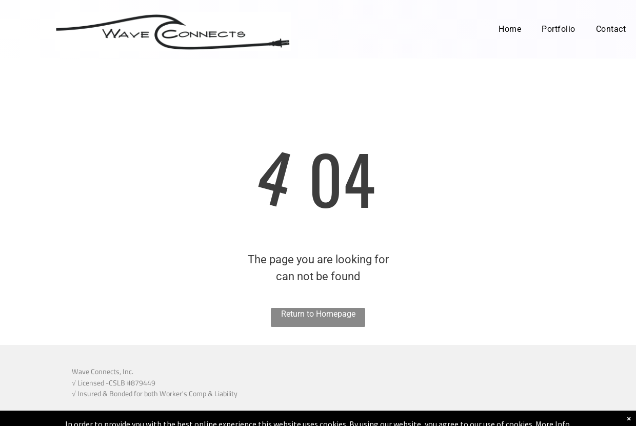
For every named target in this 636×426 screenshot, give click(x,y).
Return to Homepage (318, 314)
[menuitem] (509, 29)
